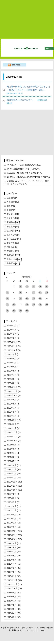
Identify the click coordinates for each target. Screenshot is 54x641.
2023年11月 (12, 346)
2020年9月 (11, 494)
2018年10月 (12, 588)
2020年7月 (11, 502)
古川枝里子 (14, 239)
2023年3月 (11, 379)
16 (20, 298)
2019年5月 (11, 560)
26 (40, 305)
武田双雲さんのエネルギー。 (27, 101)
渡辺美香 (13, 230)
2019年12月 (12, 531)
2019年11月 (12, 535)
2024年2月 (11, 338)
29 (14, 310)
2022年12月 (12, 387)
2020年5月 (11, 510)
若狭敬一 (13, 226)
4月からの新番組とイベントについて (23, 169)
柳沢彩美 (12, 247)
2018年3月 (11, 617)
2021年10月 (12, 440)
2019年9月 (11, 543)
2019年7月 (11, 551)
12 (40, 292)
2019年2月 (11, 572)
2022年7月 (11, 408)
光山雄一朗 (14, 259)
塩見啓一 (13, 214)
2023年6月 (11, 367)
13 (47, 292)
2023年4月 (11, 375)
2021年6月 (11, 457)
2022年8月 (11, 404)
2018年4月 (11, 613)
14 (7, 298)
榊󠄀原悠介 (13, 255)
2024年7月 (11, 325)
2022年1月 (11, 428)
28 (7, 310)
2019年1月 (11, 576)
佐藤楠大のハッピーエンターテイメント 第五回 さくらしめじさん (28, 182)
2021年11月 (12, 436)
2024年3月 (11, 334)
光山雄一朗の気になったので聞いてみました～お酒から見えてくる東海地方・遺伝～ (28, 89)
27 (47, 305)
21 (7, 305)
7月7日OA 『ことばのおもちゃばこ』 (25, 165)
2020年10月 (12, 490)
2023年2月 (11, 383)
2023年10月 (12, 350)
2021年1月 (11, 477)
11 (33, 292)
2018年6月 (11, 605)
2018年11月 (12, 584)
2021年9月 (11, 445)
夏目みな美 (13, 234)
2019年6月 (11, 555)
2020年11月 (12, 486)
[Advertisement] (27, 19)
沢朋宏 (11, 210)
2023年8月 (11, 358)
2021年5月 (11, 461)
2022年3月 (11, 420)
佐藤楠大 (12, 198)
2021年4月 (11, 465)
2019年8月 (11, 547)
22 (14, 305)
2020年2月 (11, 523)
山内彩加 (13, 263)
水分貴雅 (13, 218)
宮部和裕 (13, 222)
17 (27, 298)
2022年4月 (11, 416)
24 (27, 305)
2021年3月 (11, 469)
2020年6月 (11, 506)
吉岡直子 (13, 251)
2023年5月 (11, 371)
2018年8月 (11, 597)
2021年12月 (12, 432)
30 (20, 310)
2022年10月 (12, 395)
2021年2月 (11, 473)
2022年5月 (11, 412)
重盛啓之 (13, 243)
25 (33, 305)
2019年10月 (12, 539)
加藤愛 (11, 206)
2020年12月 (12, 482)
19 (40, 298)
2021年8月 (11, 449)
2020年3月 (11, 519)
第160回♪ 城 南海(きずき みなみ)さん (24, 173)
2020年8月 (11, 498)
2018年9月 (11, 592)
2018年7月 (11, 601)
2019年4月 (11, 564)
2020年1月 (11, 527)
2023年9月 (11, 354)
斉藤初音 (13, 202)
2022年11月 (12, 391)
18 (33, 298)
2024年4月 (11, 330)
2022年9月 (11, 399)
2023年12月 (12, 342)
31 (27, 310)
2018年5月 (11, 609)
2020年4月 (11, 514)
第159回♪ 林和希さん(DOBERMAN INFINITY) (28, 177)
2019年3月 (11, 568)
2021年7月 (11, 453)
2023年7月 (11, 362)
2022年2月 (11, 424)
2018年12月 (12, 580)
